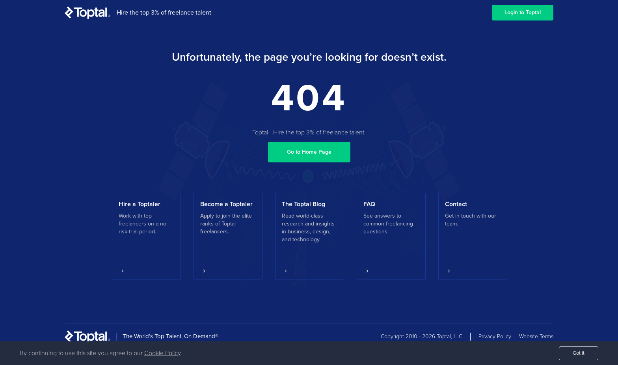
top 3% (305, 132)
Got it (578, 353)
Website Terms (536, 336)
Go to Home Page (309, 152)
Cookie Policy (162, 353)
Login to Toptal (522, 12)
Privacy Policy (494, 336)
